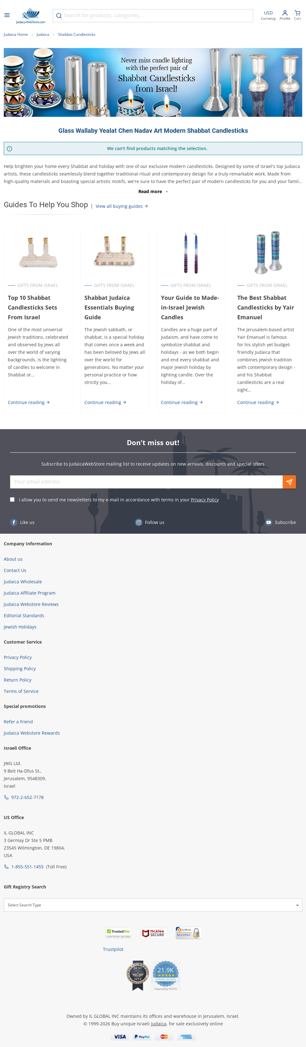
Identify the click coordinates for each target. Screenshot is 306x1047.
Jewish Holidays (20, 627)
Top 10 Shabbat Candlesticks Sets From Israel (32, 307)
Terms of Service (21, 691)
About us (13, 559)
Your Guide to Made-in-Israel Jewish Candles (190, 307)
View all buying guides (122, 206)
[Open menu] (7, 16)
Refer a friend (18, 722)
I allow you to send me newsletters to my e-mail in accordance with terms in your (119, 500)
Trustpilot (113, 949)
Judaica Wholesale (23, 582)
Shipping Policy (20, 669)
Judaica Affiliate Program (30, 593)
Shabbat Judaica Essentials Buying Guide (109, 307)
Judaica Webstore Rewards (32, 733)
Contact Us (15, 570)
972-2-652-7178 (27, 797)
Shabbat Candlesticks (76, 34)
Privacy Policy (205, 500)
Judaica (43, 34)
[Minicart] (297, 16)
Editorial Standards (24, 615)
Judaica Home (16, 34)
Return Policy (17, 680)
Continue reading (29, 402)
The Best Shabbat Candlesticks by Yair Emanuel (265, 307)
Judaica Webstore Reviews (31, 604)
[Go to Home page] (30, 16)
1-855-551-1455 (27, 867)
